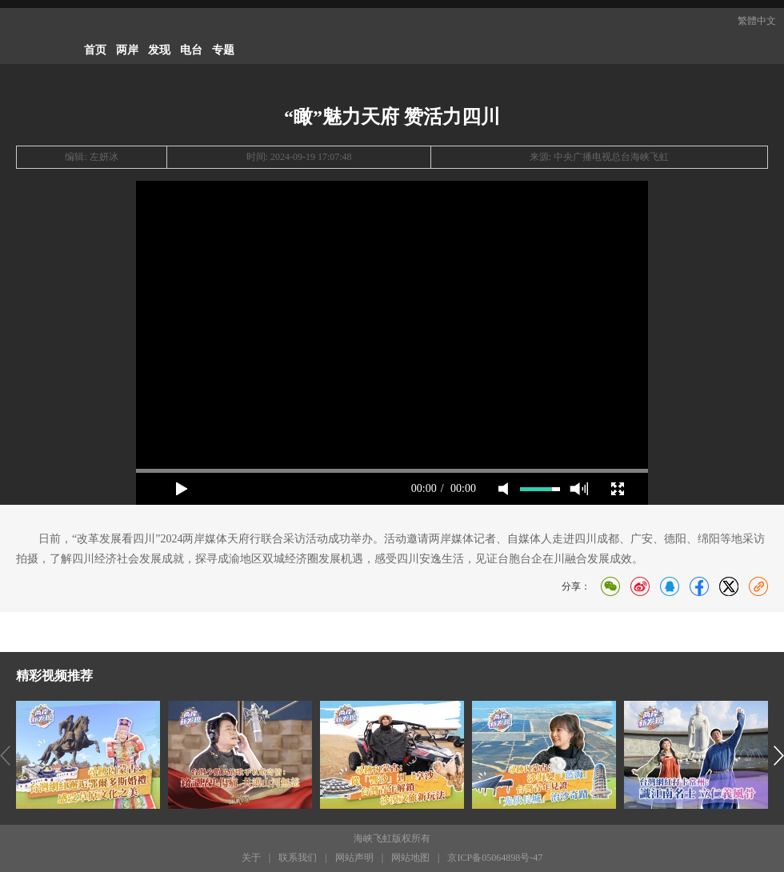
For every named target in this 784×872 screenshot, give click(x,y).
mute (503, 488)
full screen (617, 488)
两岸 (127, 50)
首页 (95, 50)
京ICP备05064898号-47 (494, 857)
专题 (223, 50)
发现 (159, 50)
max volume (579, 488)
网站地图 (410, 857)
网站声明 (354, 857)
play (181, 488)
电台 (191, 50)
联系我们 (297, 857)
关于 (251, 857)
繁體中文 (757, 20)
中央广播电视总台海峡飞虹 (611, 156)
